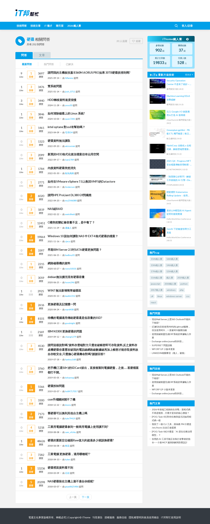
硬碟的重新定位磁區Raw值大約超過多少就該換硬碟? (81, 440)
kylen (68, 459)
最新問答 (27, 64)
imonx (68, 405)
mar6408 (69, 309)
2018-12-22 (53, 405)
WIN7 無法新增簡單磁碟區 (64, 290)
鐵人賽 (169, 277)
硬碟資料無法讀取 (59, 140)
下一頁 (85, 496)
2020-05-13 (53, 296)
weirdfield (70, 214)
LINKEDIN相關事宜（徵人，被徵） (169, 353)
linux (160, 296)
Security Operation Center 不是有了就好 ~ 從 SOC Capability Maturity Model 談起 (179, 82)
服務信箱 (122, 517)
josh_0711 (70, 91)
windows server (174, 296)
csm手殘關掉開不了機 (61, 399)
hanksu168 (70, 359)
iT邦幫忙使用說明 (171, 517)
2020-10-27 (53, 268)
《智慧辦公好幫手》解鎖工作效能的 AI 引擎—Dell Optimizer (179, 178)
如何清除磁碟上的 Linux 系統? (66, 113)
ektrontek (70, 146)
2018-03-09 (53, 473)
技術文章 (35, 25)
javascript (155, 283)
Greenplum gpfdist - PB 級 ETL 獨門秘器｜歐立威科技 (179, 132)
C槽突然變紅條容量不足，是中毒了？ (71, 222)
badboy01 (70, 255)
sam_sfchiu (70, 432)
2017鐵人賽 (157, 290)
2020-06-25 (53, 282)
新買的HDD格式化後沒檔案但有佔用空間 (73, 154)
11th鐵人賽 (156, 277)
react (153, 302)
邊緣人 (68, 227)
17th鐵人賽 (156, 271)
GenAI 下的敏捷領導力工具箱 (179, 231)
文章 (42, 55)
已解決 (69, 64)
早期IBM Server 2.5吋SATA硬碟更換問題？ (75, 249)
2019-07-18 (53, 359)
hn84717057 (71, 391)
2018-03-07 (53, 486)
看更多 (189, 74)
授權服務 (110, 517)
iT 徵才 (48, 25)
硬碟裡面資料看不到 (60, 467)
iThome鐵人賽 (175, 39)
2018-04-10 (53, 459)
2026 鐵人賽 (74, 25)
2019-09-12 (53, 336)
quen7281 (70, 118)
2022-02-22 (53, 214)
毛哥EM (69, 132)
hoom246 (70, 282)
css (187, 296)
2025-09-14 (53, 78)
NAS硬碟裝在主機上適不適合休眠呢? (71, 481)
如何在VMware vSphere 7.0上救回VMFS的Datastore (81, 181)
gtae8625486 (72, 486)
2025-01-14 (53, 91)
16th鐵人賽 (172, 259)
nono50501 (71, 268)
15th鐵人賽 (156, 259)
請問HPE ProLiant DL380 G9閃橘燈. (70, 195)
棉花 (67, 445)
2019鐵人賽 (183, 277)
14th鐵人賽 (172, 265)
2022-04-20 (53, 200)
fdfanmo (69, 78)
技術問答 (22, 25)
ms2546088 (71, 200)
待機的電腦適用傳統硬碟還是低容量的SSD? (75, 317)
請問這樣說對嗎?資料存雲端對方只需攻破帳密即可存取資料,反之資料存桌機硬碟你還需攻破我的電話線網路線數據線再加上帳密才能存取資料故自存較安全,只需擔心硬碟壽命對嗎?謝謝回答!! (93, 349)
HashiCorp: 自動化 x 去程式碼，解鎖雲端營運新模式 (179, 147)
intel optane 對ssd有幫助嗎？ (66, 127)
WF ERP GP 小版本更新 (163, 349)
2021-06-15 (53, 255)
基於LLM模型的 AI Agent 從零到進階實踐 (179, 212)
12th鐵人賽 (172, 271)
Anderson (70, 187)
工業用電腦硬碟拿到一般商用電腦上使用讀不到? (78, 426)
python (184, 283)
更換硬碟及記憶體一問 (62, 304)
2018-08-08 (53, 432)
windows (171, 290)
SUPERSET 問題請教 (162, 345)
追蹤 (136, 40)
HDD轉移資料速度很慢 (62, 100)
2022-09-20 (53, 146)
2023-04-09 (53, 132)
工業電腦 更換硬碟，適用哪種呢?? (69, 454)
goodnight (70, 323)
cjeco (68, 241)
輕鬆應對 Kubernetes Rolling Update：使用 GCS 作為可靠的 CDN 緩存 (179, 194)
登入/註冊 (187, 25)
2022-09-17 (53, 159)
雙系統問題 (55, 86)
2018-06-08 (53, 445)
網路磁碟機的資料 (59, 263)
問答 (24, 55)
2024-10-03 (53, 118)
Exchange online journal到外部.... (167, 341)
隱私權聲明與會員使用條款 (144, 517)
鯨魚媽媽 (69, 173)
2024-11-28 (53, 105)
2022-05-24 (53, 187)
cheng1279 (71, 336)
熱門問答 (49, 64)
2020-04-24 (53, 309)
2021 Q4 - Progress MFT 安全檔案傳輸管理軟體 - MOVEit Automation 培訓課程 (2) (179, 163)
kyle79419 (70, 418)
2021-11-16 (53, 241)
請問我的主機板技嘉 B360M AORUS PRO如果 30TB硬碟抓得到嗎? (89, 72)
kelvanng (69, 377)
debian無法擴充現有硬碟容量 (66, 277)
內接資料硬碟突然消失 (62, 168)
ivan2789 (70, 159)
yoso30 (69, 105)
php (182, 290)
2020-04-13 (53, 323)
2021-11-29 (53, 227)
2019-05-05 (53, 377)
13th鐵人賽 (156, 265)
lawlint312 (70, 296)
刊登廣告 (97, 517)
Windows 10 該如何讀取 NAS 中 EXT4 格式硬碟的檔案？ (83, 236)
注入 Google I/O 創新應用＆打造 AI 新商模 (178, 113)
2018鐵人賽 (170, 283)
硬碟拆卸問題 (56, 386)
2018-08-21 (53, 418)
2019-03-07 (53, 391)
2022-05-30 (53, 173)
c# (152, 296)
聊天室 (60, 25)
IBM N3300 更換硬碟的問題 (65, 331)
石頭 (67, 473)
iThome (86, 517)
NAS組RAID (55, 209)
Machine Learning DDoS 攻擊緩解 (178, 98)
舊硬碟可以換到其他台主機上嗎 (67, 413)
